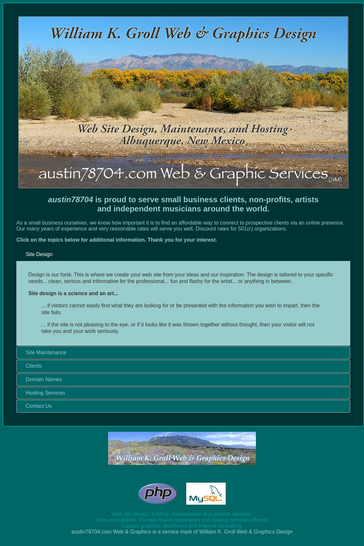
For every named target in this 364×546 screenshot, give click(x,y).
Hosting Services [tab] (42, 392)
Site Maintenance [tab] (43, 352)
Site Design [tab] (36, 254)
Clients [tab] (31, 366)
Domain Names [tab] (41, 379)
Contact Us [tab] (36, 406)
